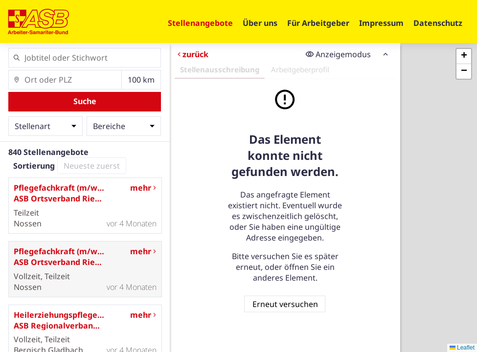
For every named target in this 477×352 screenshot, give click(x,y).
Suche (84, 101)
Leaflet (462, 347)
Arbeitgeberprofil (300, 69)
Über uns (260, 23)
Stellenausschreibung (219, 69)
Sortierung (34, 165)
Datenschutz (437, 23)
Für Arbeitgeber (318, 23)
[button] (463, 56)
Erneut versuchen (285, 303)
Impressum (381, 23)
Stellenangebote (200, 23)
